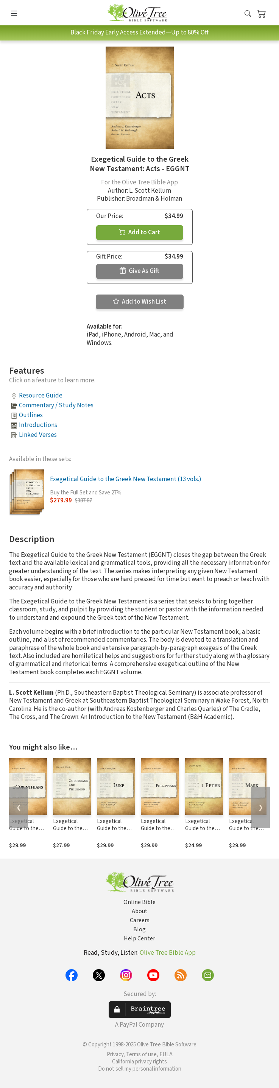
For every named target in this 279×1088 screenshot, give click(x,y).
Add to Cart (139, 232)
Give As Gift (139, 271)
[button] (248, 14)
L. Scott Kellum (150, 190)
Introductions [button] (38, 425)
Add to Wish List (139, 301)
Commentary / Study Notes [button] (56, 405)
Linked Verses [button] (38, 435)
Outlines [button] (31, 415)
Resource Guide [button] (40, 395)
